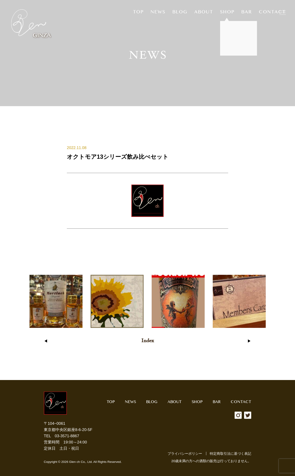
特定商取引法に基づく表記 (230, 453)
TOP (138, 13)
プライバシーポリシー (185, 453)
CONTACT (272, 13)
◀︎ (46, 341)
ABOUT (203, 13)
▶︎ (249, 341)
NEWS (157, 13)
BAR (246, 13)
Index (147, 341)
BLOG (179, 13)
